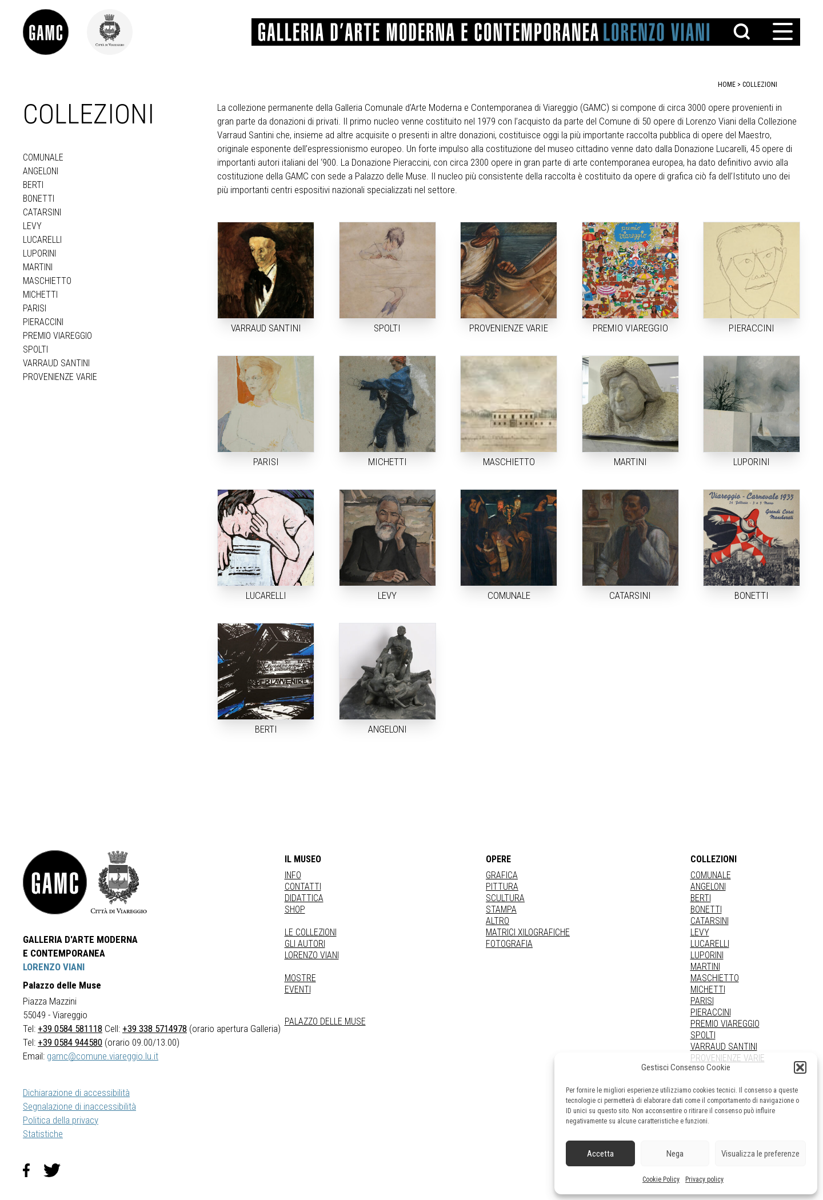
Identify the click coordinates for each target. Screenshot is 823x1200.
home (727, 85)
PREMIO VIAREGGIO (57, 335)
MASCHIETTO (47, 280)
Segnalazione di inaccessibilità (79, 1106)
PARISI (34, 308)
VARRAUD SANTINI (56, 363)
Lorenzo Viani (312, 955)
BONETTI (38, 198)
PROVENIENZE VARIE (60, 376)
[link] (55, 32)
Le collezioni (311, 932)
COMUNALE (43, 157)
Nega (675, 1154)
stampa (501, 909)
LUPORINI (39, 253)
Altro (497, 920)
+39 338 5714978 (154, 1028)
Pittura (502, 886)
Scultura (505, 898)
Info (293, 875)
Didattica (304, 898)
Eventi (298, 989)
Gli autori (305, 943)
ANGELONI (40, 171)
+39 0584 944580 (70, 1042)
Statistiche (43, 1133)
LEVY (32, 226)
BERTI (33, 184)
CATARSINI (42, 212)
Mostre (300, 978)
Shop (295, 909)
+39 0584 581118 (70, 1028)
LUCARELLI (42, 239)
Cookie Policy (661, 1179)
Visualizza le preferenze (760, 1154)
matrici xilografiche (528, 932)
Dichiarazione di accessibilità (76, 1092)
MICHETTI (40, 294)
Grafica (502, 875)
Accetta (600, 1154)
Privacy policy (704, 1179)
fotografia (509, 943)
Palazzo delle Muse (325, 1021)
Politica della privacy (60, 1120)
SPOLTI (35, 349)
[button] (800, 1067)
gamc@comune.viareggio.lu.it (102, 1056)
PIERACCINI (43, 322)
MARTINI (38, 267)
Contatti (303, 886)
